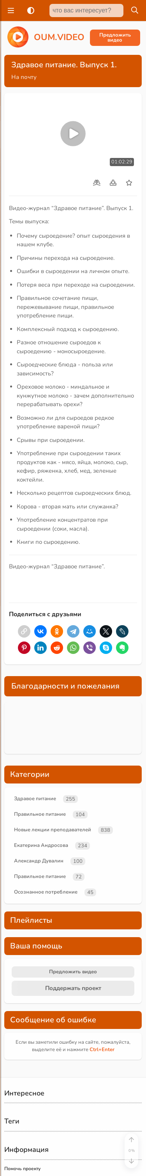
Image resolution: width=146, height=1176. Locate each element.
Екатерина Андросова (41, 845)
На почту (24, 77)
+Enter (102, 1049)
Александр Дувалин (38, 860)
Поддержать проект (73, 988)
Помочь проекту (22, 1168)
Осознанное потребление (45, 892)
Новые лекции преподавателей (52, 829)
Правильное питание (40, 814)
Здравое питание (35, 798)
